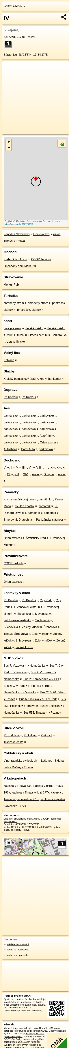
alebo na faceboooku (18, 949)
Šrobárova (50, 627)
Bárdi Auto (28, 449)
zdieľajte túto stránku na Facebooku (25, 1000)
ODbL (44, 1030)
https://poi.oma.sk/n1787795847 (19, 224)
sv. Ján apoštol (24, 506)
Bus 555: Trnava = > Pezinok (42, 712)
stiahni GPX (10, 827)
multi (10, 335)
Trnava (20, 240)
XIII (17, 474)
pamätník (45, 499)
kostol (36, 474)
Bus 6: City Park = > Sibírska (22, 685)
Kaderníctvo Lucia (15, 259)
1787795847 (10, 821)
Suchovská (42, 620)
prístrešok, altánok (29, 309)
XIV (25, 474)
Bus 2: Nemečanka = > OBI (41, 679)
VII (30, 467)
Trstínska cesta (13, 742)
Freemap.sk (48, 221)
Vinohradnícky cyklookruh (20, 760)
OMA (16, 5)
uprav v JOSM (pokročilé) (47, 818)
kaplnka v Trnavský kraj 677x (30, 792)
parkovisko (11, 415)
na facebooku (29, 999)
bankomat (54, 378)
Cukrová (46, 735)
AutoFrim (46, 435)
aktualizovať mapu (23, 818)
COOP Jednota (41, 259)
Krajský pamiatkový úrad (20, 378)
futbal (20, 335)
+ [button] (9, 142)
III (23, 467)
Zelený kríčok (31, 627)
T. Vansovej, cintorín (27, 607)
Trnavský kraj (41, 234)
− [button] (9, 148)
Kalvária (9, 360)
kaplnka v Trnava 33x (17, 785)
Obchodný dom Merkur (18, 266)
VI (5, 467)
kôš (42, 378)
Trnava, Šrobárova (16, 633)
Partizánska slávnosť (49, 519)
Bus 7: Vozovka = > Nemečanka (24, 665)
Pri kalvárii (30, 735)
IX (51, 467)
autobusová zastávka (17, 620)
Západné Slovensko (16, 234)
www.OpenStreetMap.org (46, 1028)
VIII (38, 467)
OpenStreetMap (29, 221)
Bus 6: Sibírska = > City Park (38, 699)
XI (64, 467)
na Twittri (37, 1002)
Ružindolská (12, 735)
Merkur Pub (11, 284)
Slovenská (24, 613)
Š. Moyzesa (23, 640)
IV (24, 5)
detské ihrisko (34, 328)
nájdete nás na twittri (18, 944)
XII (9, 474)
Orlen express (49, 442)
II (11, 467)
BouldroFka (59, 335)
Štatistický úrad (36, 538)
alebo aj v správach (17, 955)
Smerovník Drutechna (18, 519)
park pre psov (12, 328)
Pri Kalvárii (11, 397)
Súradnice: (11, 54)
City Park (46, 600)
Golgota (49, 474)
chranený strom (14, 303)
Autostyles (10, 449)
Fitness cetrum (38, 335)
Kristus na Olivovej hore (19, 499)
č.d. (9, 36)
